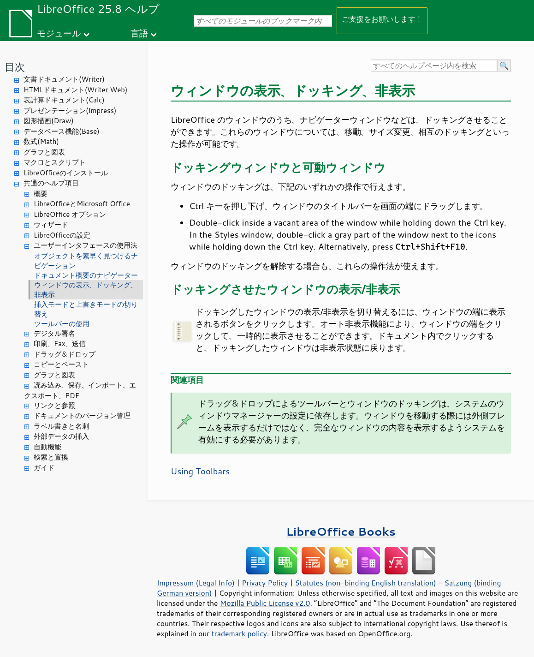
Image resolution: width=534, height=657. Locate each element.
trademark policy (239, 633)
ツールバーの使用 (61, 323)
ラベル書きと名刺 (61, 426)
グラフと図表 (44, 152)
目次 (15, 67)
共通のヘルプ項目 (51, 183)
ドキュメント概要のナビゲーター (86, 275)
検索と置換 (51, 457)
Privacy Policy (265, 583)
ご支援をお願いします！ (382, 18)
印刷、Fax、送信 (60, 343)
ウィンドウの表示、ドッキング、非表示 (85, 289)
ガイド (44, 467)
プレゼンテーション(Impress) (70, 110)
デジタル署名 (54, 333)
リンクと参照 (54, 405)
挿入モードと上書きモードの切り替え (86, 309)
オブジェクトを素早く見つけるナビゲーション (86, 260)
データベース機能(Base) (62, 131)
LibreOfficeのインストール (66, 173)
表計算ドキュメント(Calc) (64, 100)
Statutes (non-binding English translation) (365, 583)
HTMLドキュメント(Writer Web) (75, 90)
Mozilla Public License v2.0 (265, 603)
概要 (40, 193)
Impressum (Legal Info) (196, 583)
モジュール (59, 33)
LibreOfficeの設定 (62, 235)
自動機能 (47, 447)
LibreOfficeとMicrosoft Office (82, 204)
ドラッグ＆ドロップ (64, 354)
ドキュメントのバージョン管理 (82, 415)
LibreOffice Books (341, 531)
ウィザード (51, 224)
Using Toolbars (200, 471)
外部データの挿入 (61, 436)
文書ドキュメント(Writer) (64, 79)
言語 (139, 33)
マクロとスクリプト (55, 162)
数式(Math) (41, 141)
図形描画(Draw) (49, 120)
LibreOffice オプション (70, 214)
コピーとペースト (61, 364)
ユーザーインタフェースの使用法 (85, 245)
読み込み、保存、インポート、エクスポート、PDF (80, 390)
